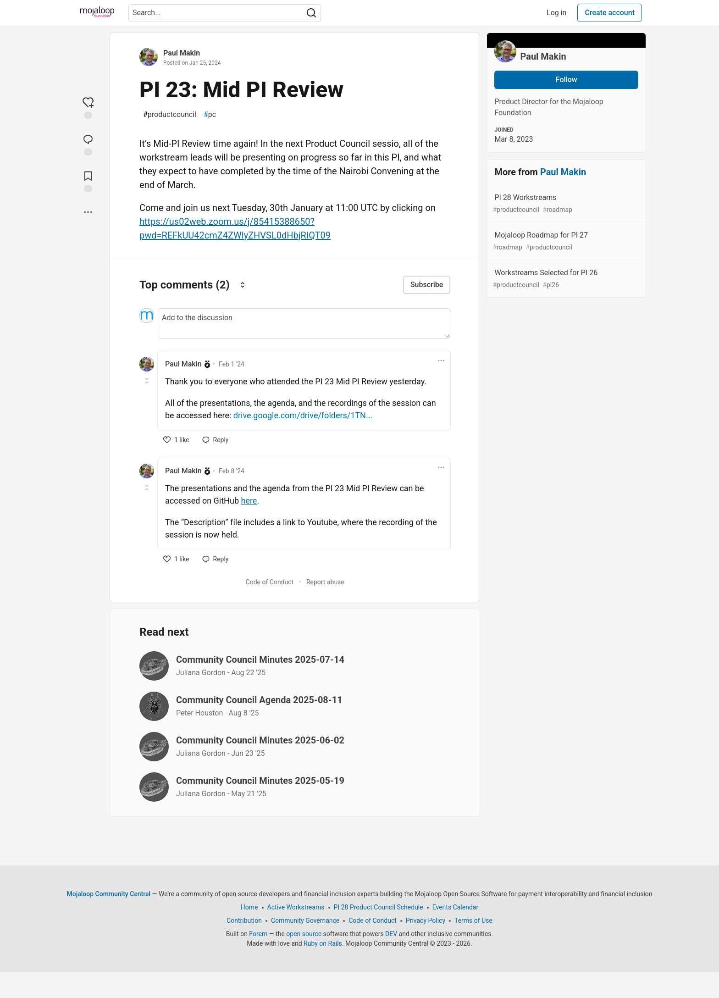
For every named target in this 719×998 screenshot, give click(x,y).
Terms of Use (473, 920)
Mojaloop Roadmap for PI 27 (565, 241)
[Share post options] (88, 212)
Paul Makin (181, 53)
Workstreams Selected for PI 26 (565, 279)
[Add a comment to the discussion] (304, 323)
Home (249, 907)
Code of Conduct (270, 582)
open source (303, 933)
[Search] (311, 13)
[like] (176, 439)
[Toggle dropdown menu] (441, 360)
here (249, 500)
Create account (610, 12)
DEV (391, 933)
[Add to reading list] (88, 181)
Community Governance (305, 920)
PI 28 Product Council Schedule (378, 907)
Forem (258, 933)
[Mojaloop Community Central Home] (97, 13)
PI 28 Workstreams (565, 204)
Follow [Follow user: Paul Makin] (566, 79)
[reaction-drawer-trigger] (88, 107)
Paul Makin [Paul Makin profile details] (183, 364)
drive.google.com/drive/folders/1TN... (302, 415)
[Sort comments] (242, 284)
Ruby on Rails (323, 943)
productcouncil (169, 114)
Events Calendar (455, 907)
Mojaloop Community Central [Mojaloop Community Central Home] (109, 894)
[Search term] (224, 13)
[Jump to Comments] (88, 144)
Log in (556, 12)
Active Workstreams (296, 907)
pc (210, 114)
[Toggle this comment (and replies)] (147, 380)
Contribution (244, 920)
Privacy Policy (425, 920)
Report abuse (325, 582)
